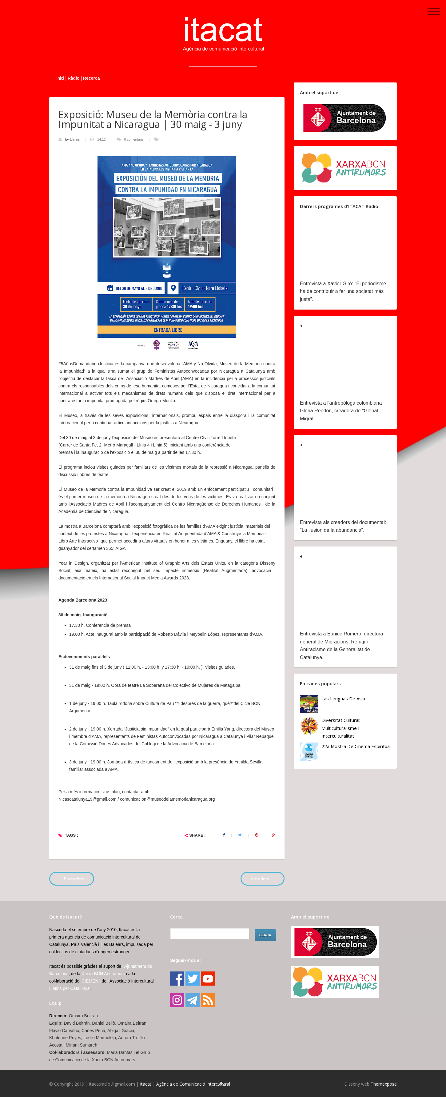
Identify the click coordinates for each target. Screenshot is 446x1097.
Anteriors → (262, 878)
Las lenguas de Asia (343, 698)
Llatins (75, 139)
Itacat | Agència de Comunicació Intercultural (185, 1084)
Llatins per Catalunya (69, 988)
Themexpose (384, 1084)
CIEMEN (90, 981)
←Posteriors (71, 878)
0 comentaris (133, 139)
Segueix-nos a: (185, 960)
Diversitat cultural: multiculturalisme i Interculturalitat (340, 728)
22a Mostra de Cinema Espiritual (356, 746)
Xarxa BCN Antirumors (103, 973)
